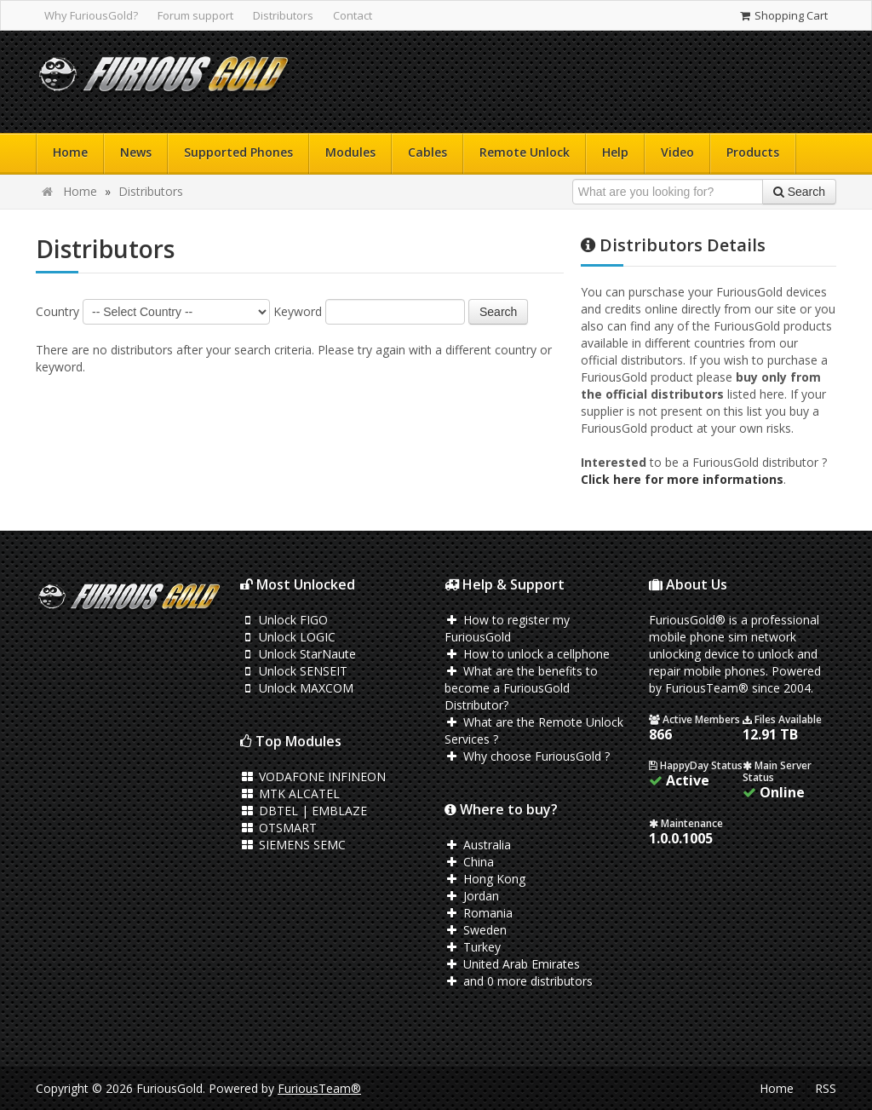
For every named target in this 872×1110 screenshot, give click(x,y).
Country (57, 311)
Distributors (283, 15)
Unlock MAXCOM (296, 688)
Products (752, 152)
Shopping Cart (783, 15)
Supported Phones (238, 152)
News (136, 152)
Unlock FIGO (284, 620)
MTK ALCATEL (290, 793)
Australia (478, 845)
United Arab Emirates (512, 964)
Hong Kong (485, 879)
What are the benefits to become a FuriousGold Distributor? (521, 688)
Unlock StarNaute (298, 654)
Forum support (195, 15)
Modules (350, 152)
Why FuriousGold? (91, 15)
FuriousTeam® (319, 1088)
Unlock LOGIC (288, 637)
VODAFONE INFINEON (313, 776)
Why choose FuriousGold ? (527, 756)
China (469, 862)
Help (615, 152)
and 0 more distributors (519, 981)
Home (70, 152)
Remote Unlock (524, 152)
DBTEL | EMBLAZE (303, 810)
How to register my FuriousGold (507, 628)
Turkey (473, 947)
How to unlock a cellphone (527, 654)
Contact (352, 15)
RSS (825, 1088)
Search (498, 312)
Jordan (472, 896)
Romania (479, 913)
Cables (427, 152)
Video (677, 152)
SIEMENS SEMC (293, 845)
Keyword (297, 311)
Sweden (476, 930)
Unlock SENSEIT (293, 671)
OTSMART (278, 828)
